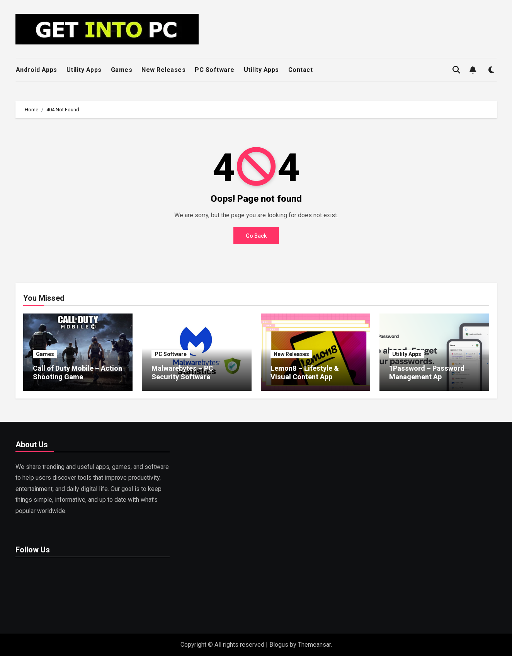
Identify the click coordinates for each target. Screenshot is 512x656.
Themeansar (314, 644)
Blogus (278, 644)
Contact (300, 69)
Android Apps (36, 69)
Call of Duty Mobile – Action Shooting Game (77, 372)
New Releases (163, 69)
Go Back (256, 236)
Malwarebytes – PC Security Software (182, 372)
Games (122, 69)
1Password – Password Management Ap (426, 372)
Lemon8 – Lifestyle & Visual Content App (304, 372)
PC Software (215, 69)
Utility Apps (84, 69)
